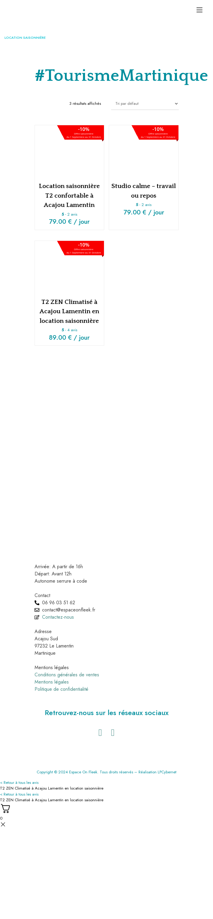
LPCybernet (167, 772)
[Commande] (145, 103)
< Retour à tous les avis (19, 782)
